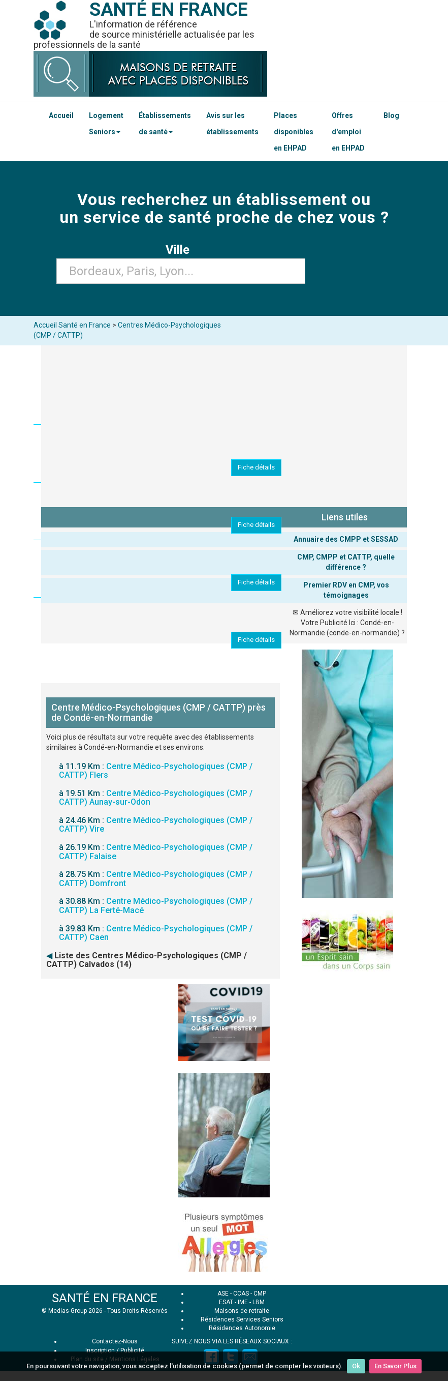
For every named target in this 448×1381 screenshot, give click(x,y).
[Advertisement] (224, 1050)
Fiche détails (256, 467)
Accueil (61, 115)
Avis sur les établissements (232, 123)
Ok (356, 1366)
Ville (181, 250)
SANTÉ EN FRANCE (104, 1298)
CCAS (241, 1293)
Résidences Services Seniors (242, 1319)
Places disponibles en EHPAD (293, 131)
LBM (258, 1302)
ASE (223, 1293)
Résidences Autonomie (242, 1328)
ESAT (226, 1302)
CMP (259, 1293)
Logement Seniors (106, 123)
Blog (391, 115)
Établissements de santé (165, 123)
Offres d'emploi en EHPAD (348, 131)
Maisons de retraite (241, 1310)
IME (243, 1302)
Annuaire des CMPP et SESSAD (346, 539)
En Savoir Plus (395, 1366)
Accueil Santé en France (72, 325)
